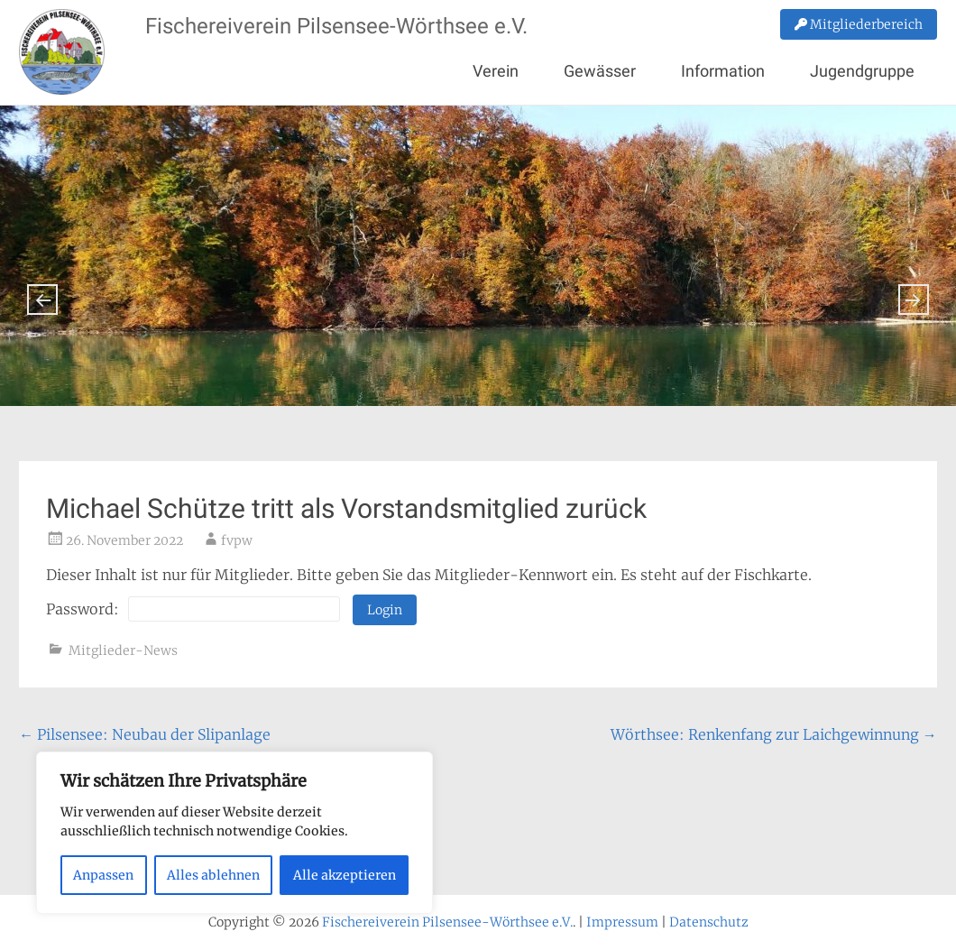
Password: (193, 609)
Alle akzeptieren (344, 875)
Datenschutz (709, 922)
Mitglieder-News (123, 650)
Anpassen (103, 875)
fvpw (237, 540)
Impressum (622, 922)
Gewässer (600, 70)
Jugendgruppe (862, 70)
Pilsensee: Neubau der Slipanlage (145, 734)
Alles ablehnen (213, 875)
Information (723, 70)
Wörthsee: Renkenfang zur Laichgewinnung (774, 734)
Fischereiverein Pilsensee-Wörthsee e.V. (336, 26)
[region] (234, 833)
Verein (496, 70)
